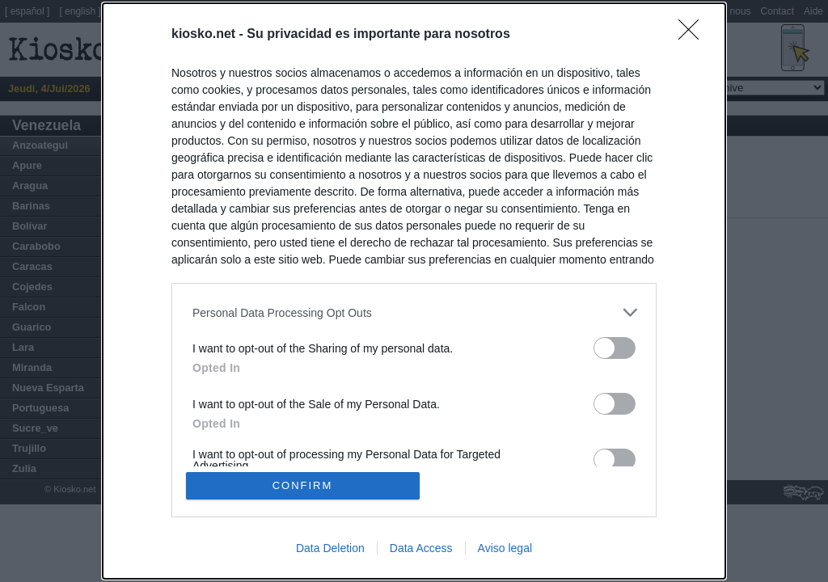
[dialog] (414, 291)
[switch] (615, 348)
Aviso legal (505, 548)
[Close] (693, 34)
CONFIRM (302, 485)
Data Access (421, 548)
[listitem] (414, 312)
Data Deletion (330, 548)
